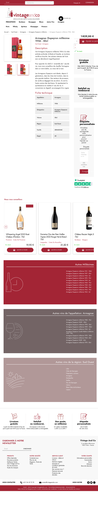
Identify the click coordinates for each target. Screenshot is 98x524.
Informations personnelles (84, 458)
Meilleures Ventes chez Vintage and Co (13, 463)
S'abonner (27, 449)
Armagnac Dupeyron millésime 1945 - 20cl (78, 338)
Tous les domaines (12, 466)
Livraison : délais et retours (57, 459)
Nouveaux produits (12, 460)
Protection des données (56, 474)
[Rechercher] (39, 3)
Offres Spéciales (12, 458)
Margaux (85, 240)
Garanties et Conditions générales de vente (58, 465)
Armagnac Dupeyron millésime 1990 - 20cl (78, 325)
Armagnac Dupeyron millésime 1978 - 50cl (78, 343)
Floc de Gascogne (71, 383)
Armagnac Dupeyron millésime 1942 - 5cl (78, 329)
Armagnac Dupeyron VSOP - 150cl (76, 322)
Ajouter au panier (20, 250)
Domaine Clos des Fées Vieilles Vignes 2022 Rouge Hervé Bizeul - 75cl (53, 237)
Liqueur (68, 390)
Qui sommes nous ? (58, 469)
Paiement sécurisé (57, 471)
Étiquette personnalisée (84, 148)
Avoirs (90, 462)
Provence (9, 240)
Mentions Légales (57, 462)
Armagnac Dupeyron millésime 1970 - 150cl (79, 336)
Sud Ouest (38, 44)
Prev (6, 227)
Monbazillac (69, 378)
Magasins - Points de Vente (35, 463)
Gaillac (68, 380)
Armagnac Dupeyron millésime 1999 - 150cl (79, 327)
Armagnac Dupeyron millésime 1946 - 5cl (78, 276)
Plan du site (33, 460)
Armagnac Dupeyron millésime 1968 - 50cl (78, 285)
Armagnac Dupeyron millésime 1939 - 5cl (78, 280)
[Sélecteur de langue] (77, 3)
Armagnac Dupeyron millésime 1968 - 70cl (78, 283)
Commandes (88, 460)
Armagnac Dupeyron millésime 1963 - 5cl (78, 292)
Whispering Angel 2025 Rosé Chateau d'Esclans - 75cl (17, 235)
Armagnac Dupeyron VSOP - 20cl (76, 340)
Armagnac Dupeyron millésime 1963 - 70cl (78, 290)
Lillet (67, 369)
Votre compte (86, 456)
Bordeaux (78, 240)
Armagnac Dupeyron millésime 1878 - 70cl (78, 278)
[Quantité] (77, 41)
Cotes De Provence (19, 240)
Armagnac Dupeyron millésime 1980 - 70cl (78, 287)
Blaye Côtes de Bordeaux (73, 387)
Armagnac (45, 44)
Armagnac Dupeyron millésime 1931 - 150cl (79, 271)
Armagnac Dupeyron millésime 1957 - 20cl (78, 273)
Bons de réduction (86, 466)
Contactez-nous (34, 458)
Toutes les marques (12, 468)
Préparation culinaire (72, 373)
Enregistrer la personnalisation (85, 171)
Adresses (89, 464)
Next (90, 226)
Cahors (68, 385)
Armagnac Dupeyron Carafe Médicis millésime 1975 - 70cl (79, 332)
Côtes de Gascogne (72, 371)
